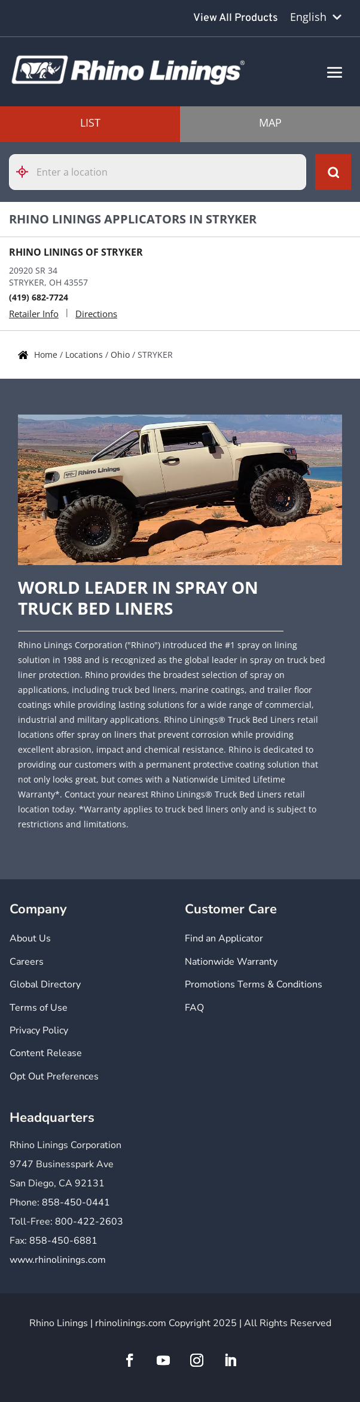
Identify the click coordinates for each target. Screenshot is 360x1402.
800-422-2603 (89, 1221)
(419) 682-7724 (38, 297)
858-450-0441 (76, 1202)
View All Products (235, 18)
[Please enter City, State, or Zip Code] (157, 172)
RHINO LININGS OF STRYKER (76, 252)
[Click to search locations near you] (27, 171)
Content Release (46, 1053)
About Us (30, 938)
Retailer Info (34, 314)
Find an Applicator (224, 938)
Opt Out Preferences (54, 1076)
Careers (27, 961)
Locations (85, 354)
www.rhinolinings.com (58, 1259)
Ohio (121, 354)
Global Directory (45, 984)
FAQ (194, 1007)
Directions (96, 314)
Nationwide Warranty (231, 961)
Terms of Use (39, 1007)
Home (47, 354)
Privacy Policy (39, 1030)
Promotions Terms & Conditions (253, 984)
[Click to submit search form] (333, 172)
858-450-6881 (63, 1240)
